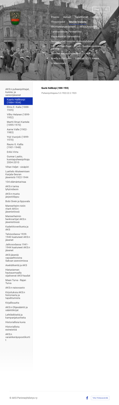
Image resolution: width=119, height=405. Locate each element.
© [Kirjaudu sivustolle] (10, 398)
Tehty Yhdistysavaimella (100, 398)
